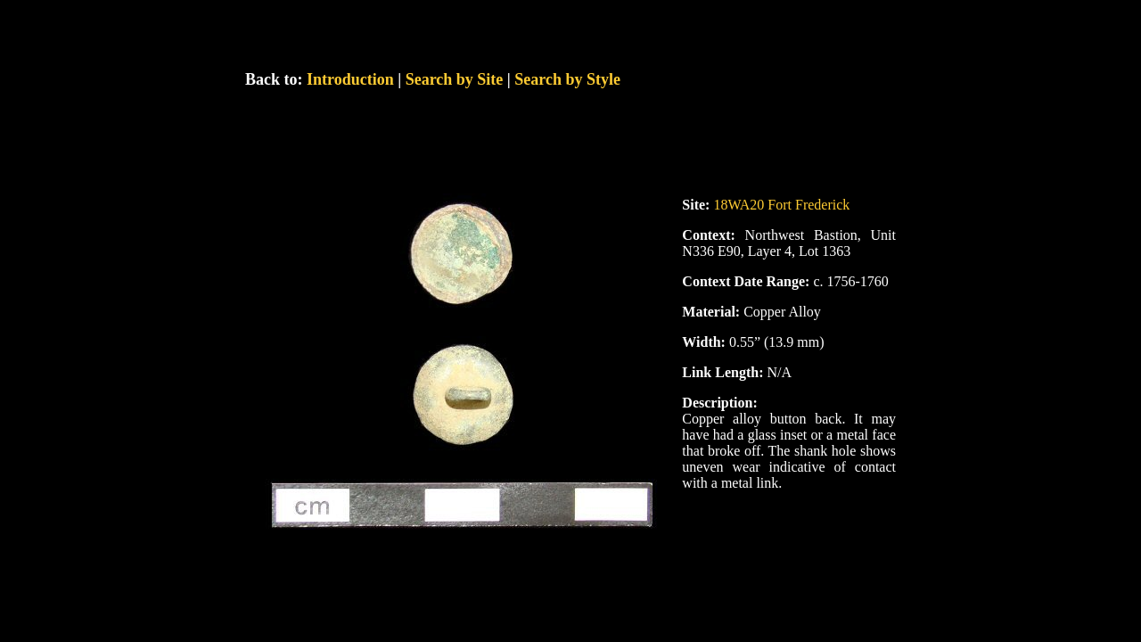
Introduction (350, 79)
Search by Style (567, 79)
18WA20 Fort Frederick (781, 204)
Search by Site (455, 79)
